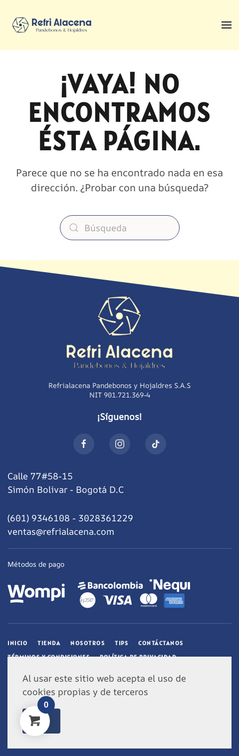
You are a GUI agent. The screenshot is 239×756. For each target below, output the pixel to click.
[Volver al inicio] (52, 25)
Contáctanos (161, 643)
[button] (227, 25)
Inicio (17, 643)
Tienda (48, 643)
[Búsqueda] (120, 227)
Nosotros (87, 643)
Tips (121, 643)
